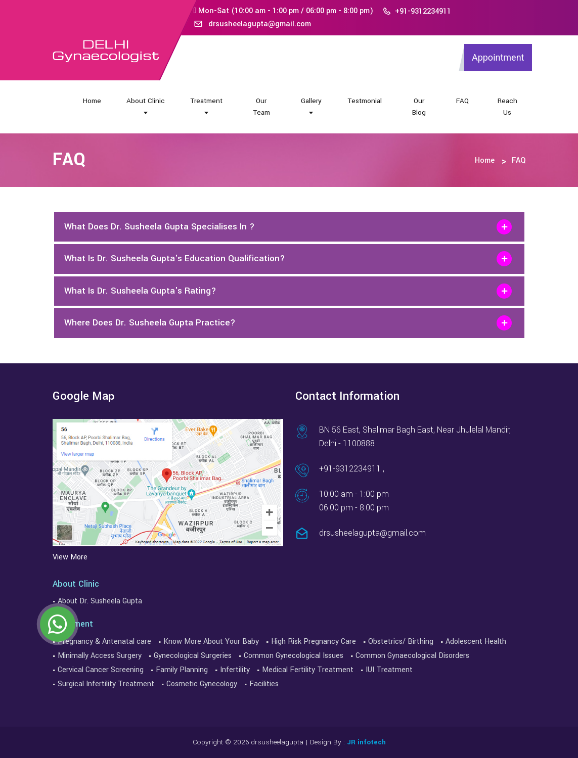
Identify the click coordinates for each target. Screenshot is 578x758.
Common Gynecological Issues (293, 655)
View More (70, 557)
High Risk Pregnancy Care (313, 641)
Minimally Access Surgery (100, 655)
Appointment (498, 57)
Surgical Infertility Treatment (106, 684)
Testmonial (364, 101)
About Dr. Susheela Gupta (100, 601)
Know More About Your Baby (211, 641)
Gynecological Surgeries (193, 655)
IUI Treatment (389, 670)
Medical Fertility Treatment (307, 670)
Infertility (235, 670)
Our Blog (419, 106)
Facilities (264, 684)
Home (92, 101)
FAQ (462, 101)
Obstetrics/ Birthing (400, 641)
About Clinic (145, 106)
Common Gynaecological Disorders (412, 655)
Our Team (261, 106)
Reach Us (507, 106)
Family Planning (182, 670)
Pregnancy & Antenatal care (104, 641)
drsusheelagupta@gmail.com (252, 24)
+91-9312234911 (416, 11)
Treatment (206, 106)
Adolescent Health (476, 641)
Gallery (311, 106)
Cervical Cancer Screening (101, 670)
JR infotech (366, 742)
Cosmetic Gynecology (201, 684)
